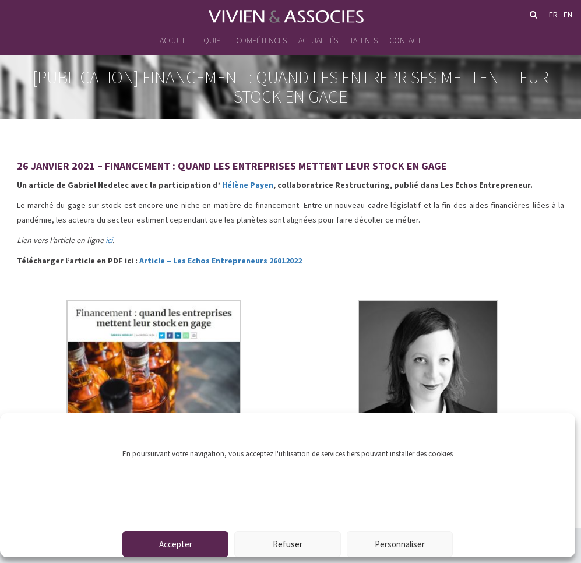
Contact (405, 40)
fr (553, 14)
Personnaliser (400, 544)
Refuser (287, 544)
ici (108, 240)
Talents (364, 40)
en (568, 14)
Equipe (211, 40)
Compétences (261, 40)
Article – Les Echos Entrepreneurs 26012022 (220, 260)
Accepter (175, 544)
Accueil (174, 40)
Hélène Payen (247, 185)
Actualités (318, 40)
